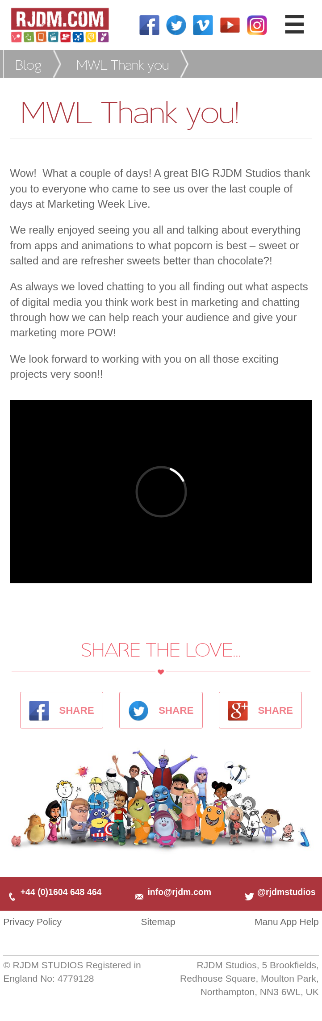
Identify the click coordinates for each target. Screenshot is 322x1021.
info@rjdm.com (172, 892)
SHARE (61, 710)
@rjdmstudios (279, 892)
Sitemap (158, 921)
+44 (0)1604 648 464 (53, 892)
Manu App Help (287, 921)
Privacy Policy (32, 921)
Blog (28, 64)
